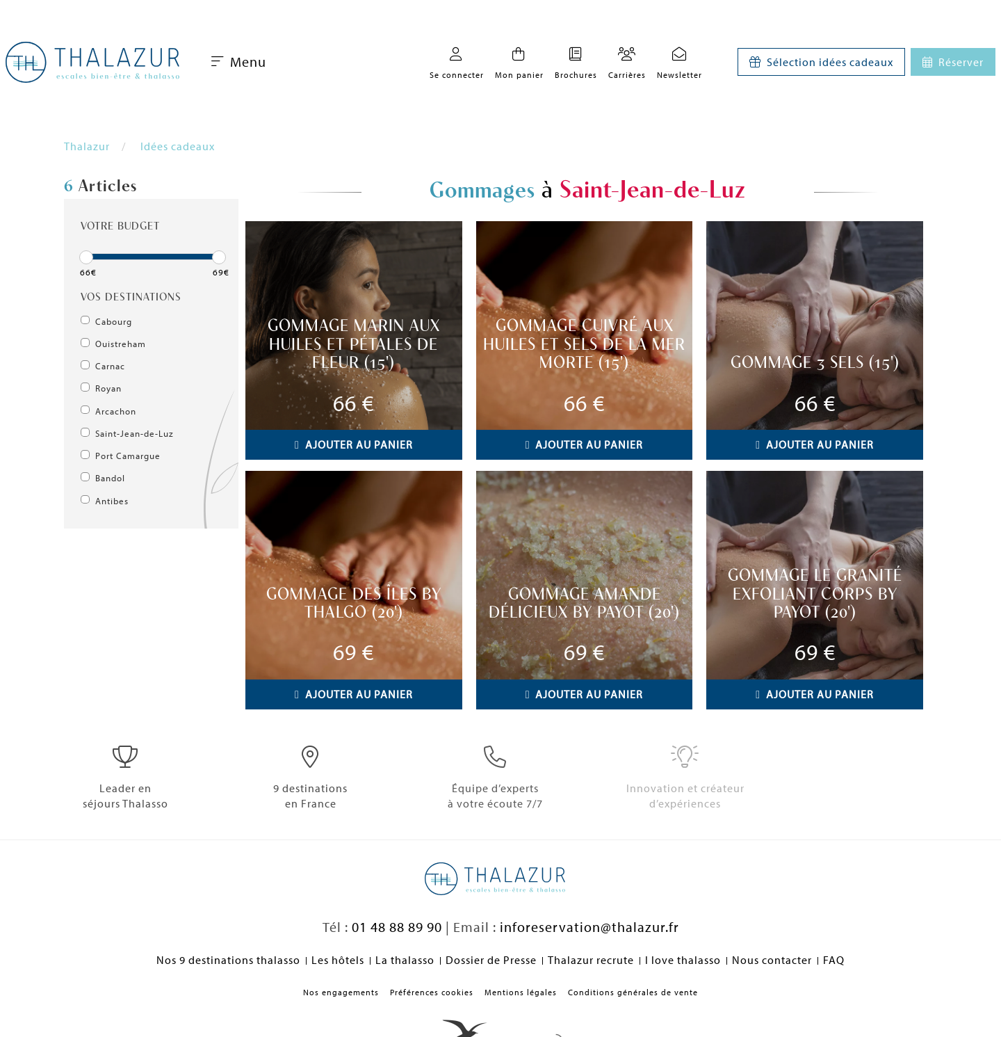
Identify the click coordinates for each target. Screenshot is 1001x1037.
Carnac (110, 365)
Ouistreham (120, 343)
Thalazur (87, 146)
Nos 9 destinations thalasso (228, 960)
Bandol (110, 477)
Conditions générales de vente (633, 992)
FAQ (834, 960)
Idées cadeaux (177, 146)
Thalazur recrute (591, 960)
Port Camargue (128, 455)
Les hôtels (337, 960)
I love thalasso (683, 960)
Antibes (112, 500)
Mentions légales (521, 992)
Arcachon (115, 411)
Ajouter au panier (354, 444)
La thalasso (404, 960)
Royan (108, 388)
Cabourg (113, 321)
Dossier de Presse (491, 960)
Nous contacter (772, 960)
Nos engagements (341, 992)
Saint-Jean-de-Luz (134, 433)
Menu (238, 61)
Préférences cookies (431, 992)
